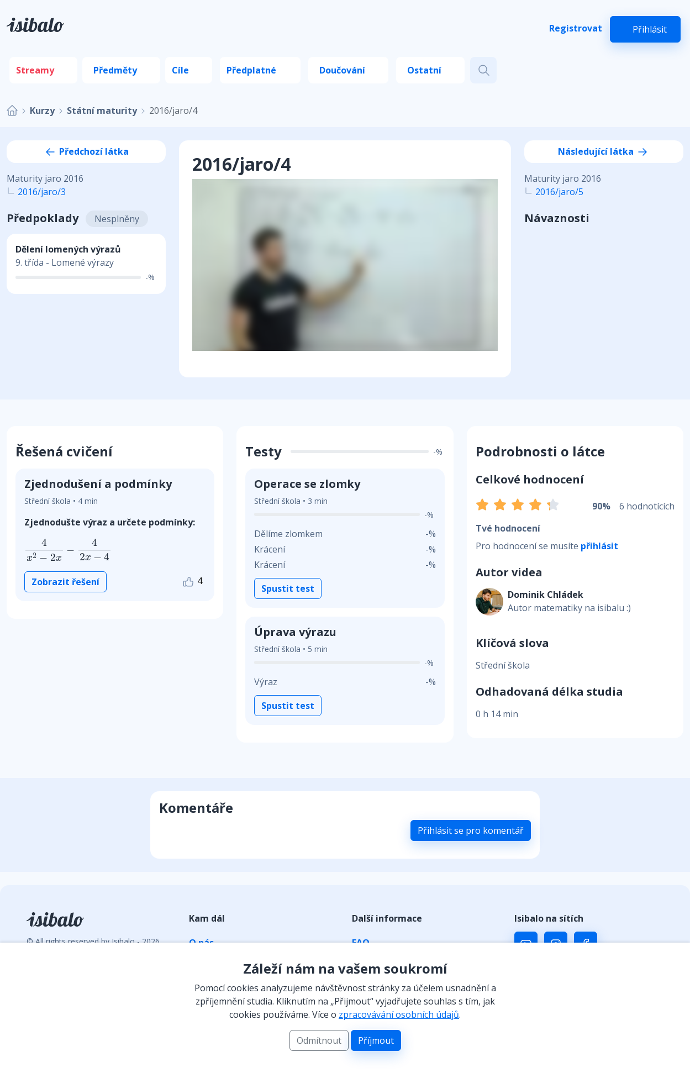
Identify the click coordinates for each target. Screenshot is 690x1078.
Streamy (35, 70)
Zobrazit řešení (65, 582)
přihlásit (599, 546)
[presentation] (68, 550)
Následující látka (603, 151)
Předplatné (251, 70)
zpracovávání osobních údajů (399, 1014)
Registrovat (575, 28)
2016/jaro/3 (42, 192)
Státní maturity (102, 110)
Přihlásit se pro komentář (471, 830)
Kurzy (42, 110)
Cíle (180, 70)
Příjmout (376, 1040)
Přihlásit (650, 29)
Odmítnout (319, 1040)
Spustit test (287, 588)
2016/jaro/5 (559, 192)
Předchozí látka (86, 151)
